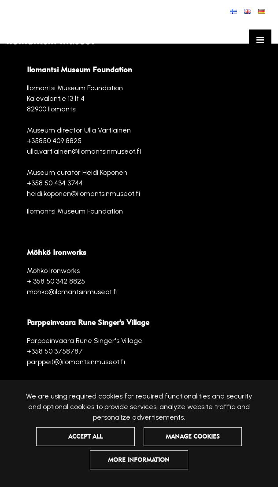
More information (139, 459)
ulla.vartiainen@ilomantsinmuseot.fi (84, 151)
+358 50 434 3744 (55, 183)
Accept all (85, 436)
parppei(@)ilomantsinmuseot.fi (76, 362)
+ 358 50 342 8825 (56, 281)
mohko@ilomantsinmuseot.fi (72, 292)
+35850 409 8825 (54, 141)
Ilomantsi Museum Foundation (75, 211)
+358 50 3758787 (55, 351)
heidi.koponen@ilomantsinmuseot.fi (83, 193)
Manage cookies (193, 436)
